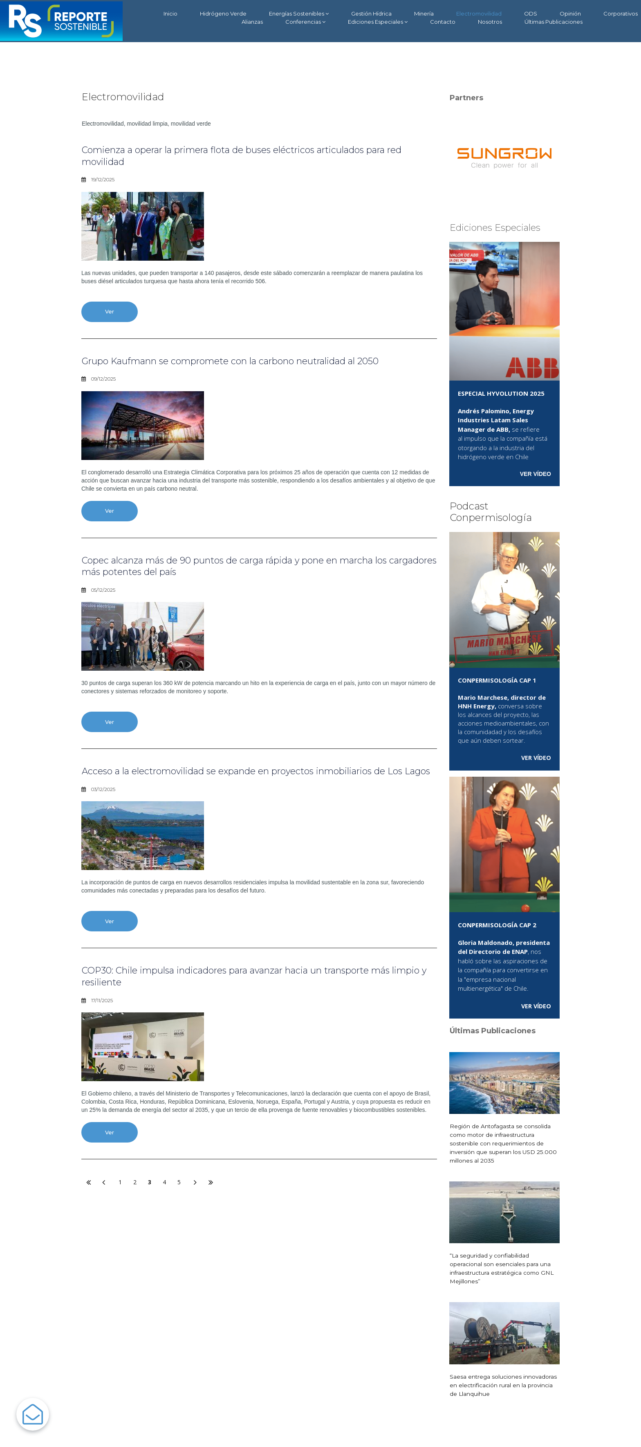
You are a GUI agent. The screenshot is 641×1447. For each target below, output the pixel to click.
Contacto (442, 21)
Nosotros (490, 21)
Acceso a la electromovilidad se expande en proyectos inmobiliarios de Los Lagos (250, 780)
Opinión (570, 13)
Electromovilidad (479, 13)
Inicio (170, 13)
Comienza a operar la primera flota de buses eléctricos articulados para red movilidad (252, 155)
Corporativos (620, 13)
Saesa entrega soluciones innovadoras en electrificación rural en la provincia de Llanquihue (504, 1385)
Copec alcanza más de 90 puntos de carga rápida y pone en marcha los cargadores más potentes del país (253, 568)
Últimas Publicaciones (553, 21)
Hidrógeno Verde (223, 13)
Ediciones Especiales (378, 21)
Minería (424, 13)
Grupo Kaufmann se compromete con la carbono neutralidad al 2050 (249, 361)
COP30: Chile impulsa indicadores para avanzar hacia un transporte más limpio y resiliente (255, 992)
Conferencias (305, 21)
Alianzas (252, 21)
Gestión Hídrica (371, 13)
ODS (530, 13)
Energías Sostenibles (299, 13)
